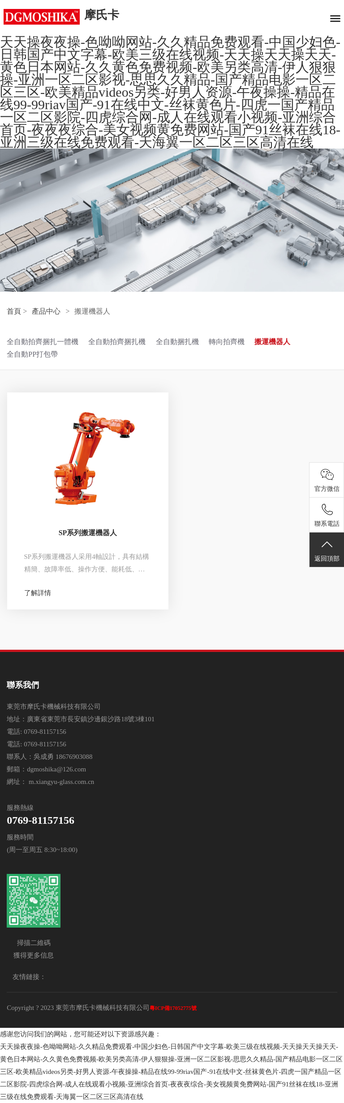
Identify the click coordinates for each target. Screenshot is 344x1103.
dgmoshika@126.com (56, 769)
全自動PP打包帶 (32, 354)
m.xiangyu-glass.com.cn (60, 781)
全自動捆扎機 (177, 341)
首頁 (14, 311)
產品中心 (46, 311)
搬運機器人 (272, 341)
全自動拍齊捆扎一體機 (42, 341)
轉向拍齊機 (227, 341)
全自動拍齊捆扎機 (117, 341)
